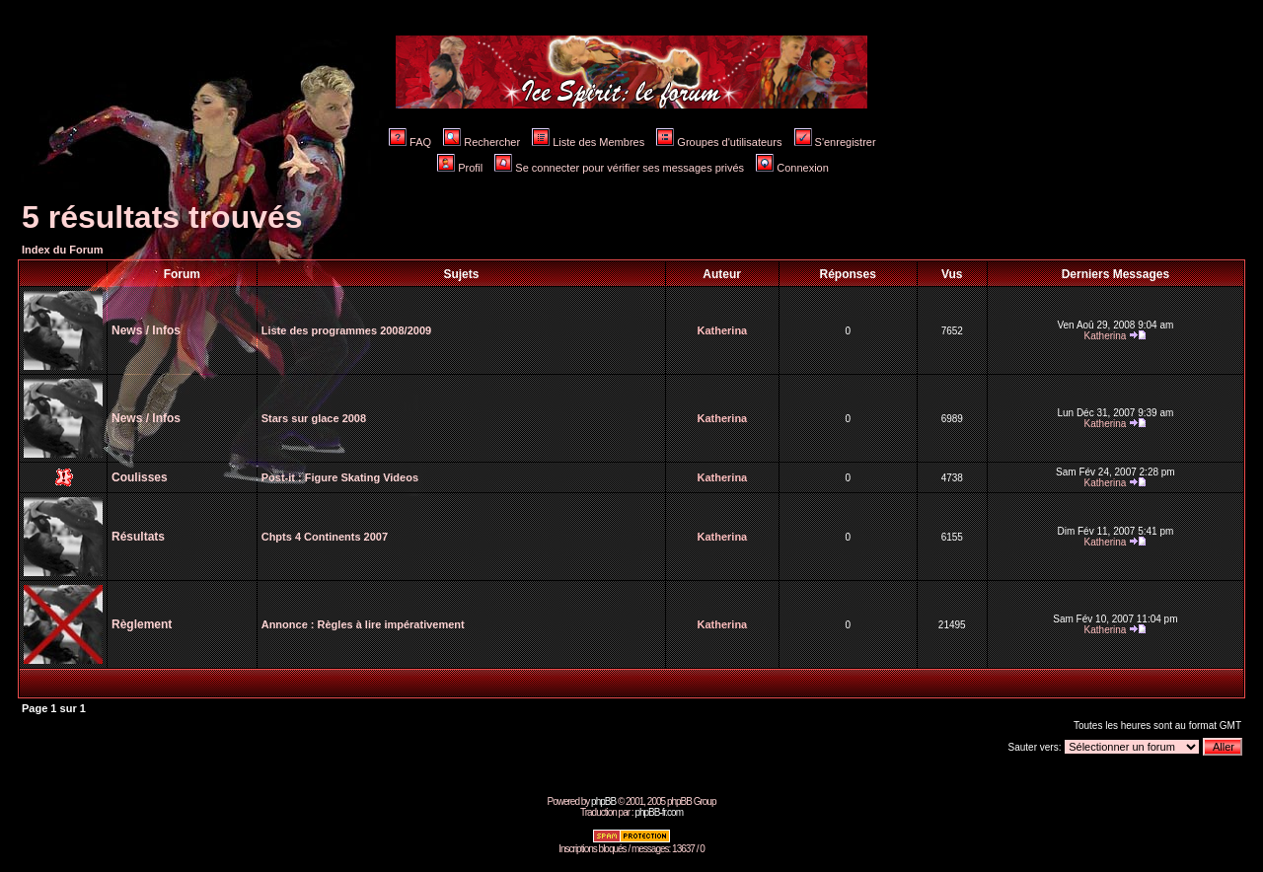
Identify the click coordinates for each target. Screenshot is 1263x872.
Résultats (138, 537)
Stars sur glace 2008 (313, 418)
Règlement (141, 624)
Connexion (792, 168)
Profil (460, 168)
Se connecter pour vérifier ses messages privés (619, 168)
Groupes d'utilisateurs (718, 142)
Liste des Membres (588, 142)
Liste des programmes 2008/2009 (346, 330)
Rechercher (481, 142)
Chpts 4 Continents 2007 (324, 537)
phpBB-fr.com (658, 812)
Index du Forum (63, 249)
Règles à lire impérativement (391, 624)
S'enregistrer (835, 142)
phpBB (603, 801)
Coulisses (139, 477)
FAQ (410, 142)
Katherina (723, 330)
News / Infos (146, 330)
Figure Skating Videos (361, 477)
